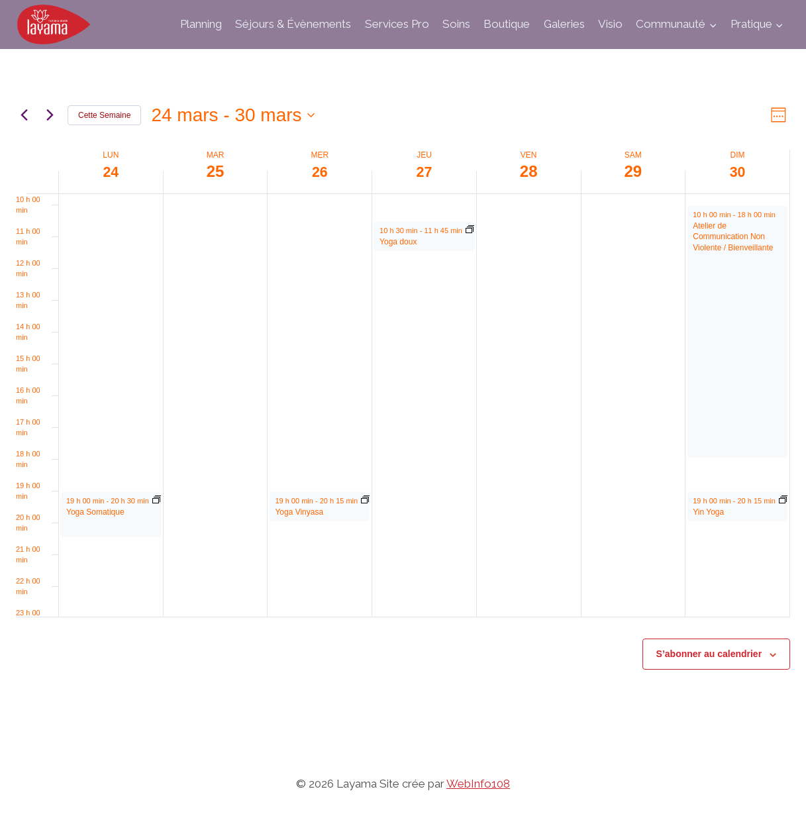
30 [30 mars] (737, 171)
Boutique (506, 23)
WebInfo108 (478, 783)
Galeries (564, 23)
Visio (610, 23)
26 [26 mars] (319, 171)
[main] (403, 396)
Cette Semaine (104, 115)
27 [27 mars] (424, 171)
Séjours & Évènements (293, 23)
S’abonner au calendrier (709, 653)
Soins (456, 23)
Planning (201, 23)
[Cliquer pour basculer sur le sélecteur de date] (232, 115)
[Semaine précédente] (24, 115)
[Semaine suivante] (50, 115)
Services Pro (397, 23)
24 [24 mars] (111, 171)
